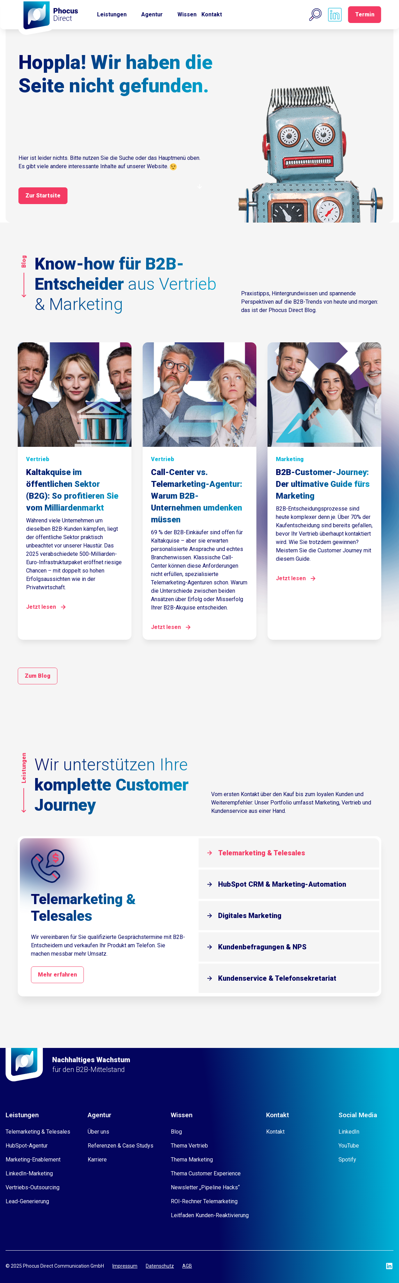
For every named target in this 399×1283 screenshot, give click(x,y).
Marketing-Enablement (33, 1159)
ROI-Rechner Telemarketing (204, 1201)
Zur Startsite (43, 195)
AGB (187, 1266)
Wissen (187, 14)
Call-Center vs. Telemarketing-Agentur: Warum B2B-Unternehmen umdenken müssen (196, 495)
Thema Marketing (192, 1159)
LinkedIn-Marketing (29, 1173)
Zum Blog (37, 675)
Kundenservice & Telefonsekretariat (277, 978)
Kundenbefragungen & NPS (262, 947)
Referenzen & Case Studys (120, 1145)
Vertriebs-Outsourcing (32, 1187)
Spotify (347, 1159)
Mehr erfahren (57, 974)
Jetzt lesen (41, 607)
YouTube (348, 1145)
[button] (315, 14)
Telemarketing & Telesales (261, 853)
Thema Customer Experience (206, 1173)
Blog (176, 1131)
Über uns (98, 1131)
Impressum (124, 1266)
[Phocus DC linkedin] (335, 15)
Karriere (97, 1159)
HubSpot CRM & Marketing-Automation (282, 884)
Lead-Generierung (27, 1201)
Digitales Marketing (249, 915)
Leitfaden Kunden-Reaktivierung (210, 1215)
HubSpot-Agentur (27, 1145)
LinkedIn (348, 1131)
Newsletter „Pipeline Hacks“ (205, 1187)
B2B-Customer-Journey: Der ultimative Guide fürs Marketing (323, 484)
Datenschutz (160, 1266)
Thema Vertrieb (189, 1145)
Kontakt (211, 14)
